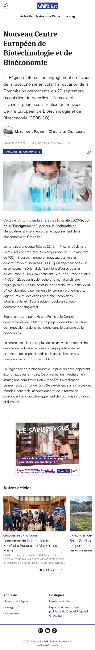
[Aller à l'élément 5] (54, 570)
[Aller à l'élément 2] (44, 570)
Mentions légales (59, 601)
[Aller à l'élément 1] (41, 570)
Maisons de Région (48, 16)
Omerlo (54, 644)
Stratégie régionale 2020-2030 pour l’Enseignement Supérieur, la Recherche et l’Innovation (46, 225)
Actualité (26, 16)
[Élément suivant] (61, 569)
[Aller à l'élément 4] (51, 570)
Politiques (56, 595)
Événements (11, 613)
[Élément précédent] (34, 569)
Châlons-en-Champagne (22, 151)
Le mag (70, 16)
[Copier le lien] (89, 151)
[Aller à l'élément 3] (47, 570)
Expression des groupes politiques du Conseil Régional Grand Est (68, 611)
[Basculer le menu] (5, 5)
